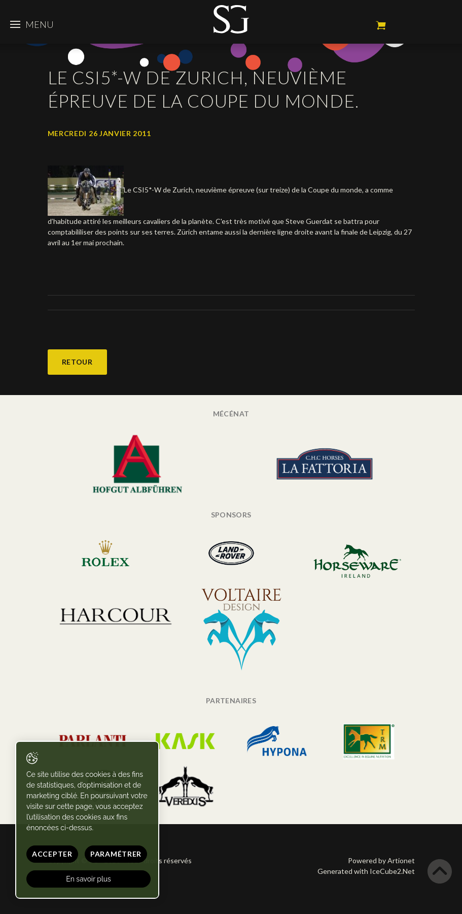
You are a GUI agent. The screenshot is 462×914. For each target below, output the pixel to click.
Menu (32, 24)
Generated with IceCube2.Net (366, 871)
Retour (77, 361)
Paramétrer (115, 854)
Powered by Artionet (381, 860)
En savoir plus (88, 879)
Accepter (52, 854)
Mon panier (381, 25)
